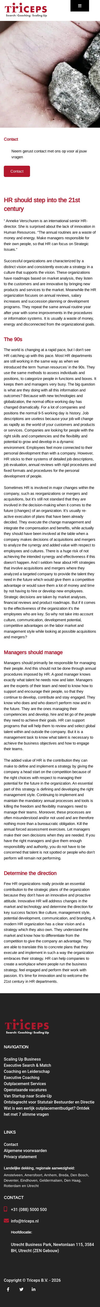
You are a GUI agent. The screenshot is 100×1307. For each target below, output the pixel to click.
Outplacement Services (25, 1083)
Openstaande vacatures (25, 1089)
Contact (16, 171)
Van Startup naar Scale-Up (28, 1096)
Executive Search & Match (27, 1065)
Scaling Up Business (22, 1059)
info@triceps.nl (25, 1221)
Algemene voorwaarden (25, 1150)
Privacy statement (20, 1156)
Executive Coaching (21, 1077)
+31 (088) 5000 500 (29, 1209)
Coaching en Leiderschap (27, 1071)
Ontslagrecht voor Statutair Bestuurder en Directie (49, 1102)
